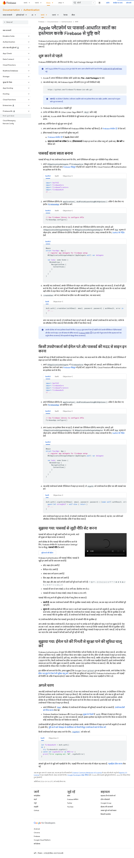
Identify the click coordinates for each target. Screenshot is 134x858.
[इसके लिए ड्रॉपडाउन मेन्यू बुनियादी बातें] (27, 15)
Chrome (37, 833)
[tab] (48, 176)
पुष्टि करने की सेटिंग (47, 553)
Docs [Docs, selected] (48, 3)
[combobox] (84, 3)
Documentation (11, 10)
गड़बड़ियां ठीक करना (115, 764)
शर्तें (35, 853)
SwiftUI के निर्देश (118, 232)
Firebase (41, 22)
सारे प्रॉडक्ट (37, 844)
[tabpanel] (84, 188)
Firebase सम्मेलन (72, 799)
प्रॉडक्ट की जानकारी (107, 807)
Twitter (69, 803)
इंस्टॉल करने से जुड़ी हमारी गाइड (112, 69)
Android (37, 829)
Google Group (106, 803)
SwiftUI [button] (48, 176)
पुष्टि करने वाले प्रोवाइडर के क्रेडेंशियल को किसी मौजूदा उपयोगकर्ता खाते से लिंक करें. (77, 727)
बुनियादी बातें (20, 15)
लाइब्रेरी (36, 807)
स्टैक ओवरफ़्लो (105, 799)
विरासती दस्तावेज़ (106, 814)
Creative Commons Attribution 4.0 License (87, 773)
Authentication (31, 10)
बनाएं (25, 3)
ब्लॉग (107, 3)
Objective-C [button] (68, 176)
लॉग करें (128, 3)
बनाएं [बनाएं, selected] (42, 15)
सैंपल (73, 15)
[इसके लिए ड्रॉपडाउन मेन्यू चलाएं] (41, 3)
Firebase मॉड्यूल (69, 167)
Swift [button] (57, 176)
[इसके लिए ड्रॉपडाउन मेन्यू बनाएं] (30, 3)
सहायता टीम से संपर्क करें (108, 796)
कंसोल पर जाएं (117, 3)
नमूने (35, 803)
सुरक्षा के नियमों (88, 714)
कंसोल (108, 129)
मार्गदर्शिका (37, 796)
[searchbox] (15, 22)
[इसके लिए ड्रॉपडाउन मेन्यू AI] (36, 15)
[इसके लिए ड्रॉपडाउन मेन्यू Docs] (53, 3)
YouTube (70, 807)
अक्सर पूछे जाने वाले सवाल (108, 810)
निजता (40, 853)
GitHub (36, 810)
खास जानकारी (7, 15)
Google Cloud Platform (42, 840)
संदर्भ (35, 799)
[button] (13, 36)
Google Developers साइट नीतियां (78, 775)
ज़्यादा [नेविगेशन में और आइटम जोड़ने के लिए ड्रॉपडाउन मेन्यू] (60, 3)
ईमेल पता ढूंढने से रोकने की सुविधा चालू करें (53, 673)
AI (32, 15)
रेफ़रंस (65, 15)
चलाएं (37, 3)
